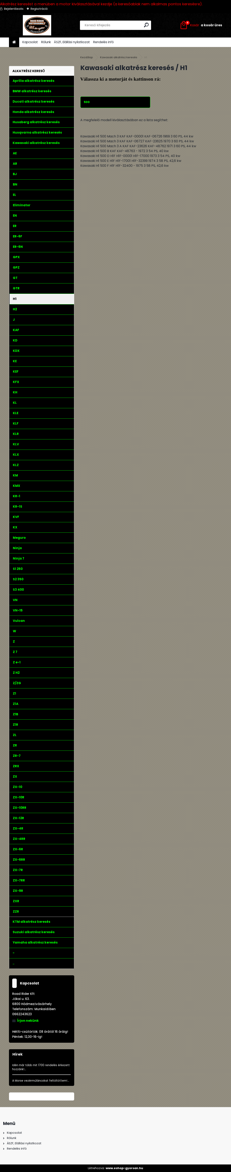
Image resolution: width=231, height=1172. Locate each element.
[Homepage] (14, 42)
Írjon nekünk (28, 1020)
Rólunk (46, 42)
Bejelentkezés (13, 9)
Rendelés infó (103, 42)
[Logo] (37, 25)
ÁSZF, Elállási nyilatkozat (72, 42)
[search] (146, 25)
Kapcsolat (30, 42)
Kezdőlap (86, 57)
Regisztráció (39, 9)
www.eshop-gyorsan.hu (124, 1168)
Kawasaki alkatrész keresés (118, 57)
